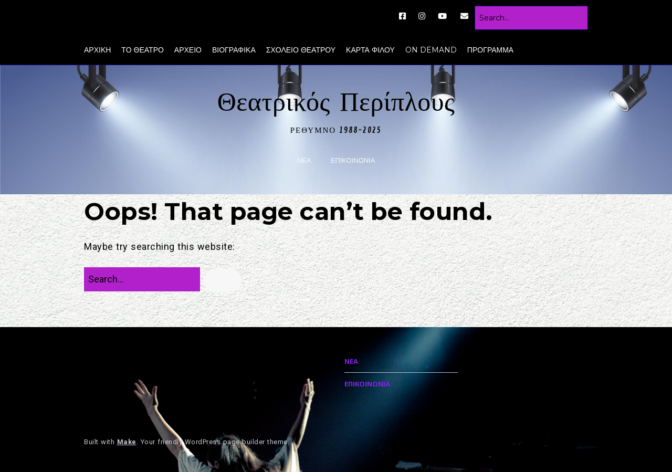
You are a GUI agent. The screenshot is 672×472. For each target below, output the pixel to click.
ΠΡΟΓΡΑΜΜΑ (490, 50)
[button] (222, 280)
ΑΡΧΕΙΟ (188, 50)
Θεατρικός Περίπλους (336, 102)
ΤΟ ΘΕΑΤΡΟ (142, 50)
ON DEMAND (431, 50)
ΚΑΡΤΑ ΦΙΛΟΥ (370, 50)
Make (126, 442)
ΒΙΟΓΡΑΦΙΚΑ (234, 50)
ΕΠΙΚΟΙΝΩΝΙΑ (353, 160)
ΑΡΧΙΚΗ (97, 50)
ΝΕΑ (304, 160)
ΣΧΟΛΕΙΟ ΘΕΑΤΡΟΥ (300, 50)
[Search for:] (531, 18)
